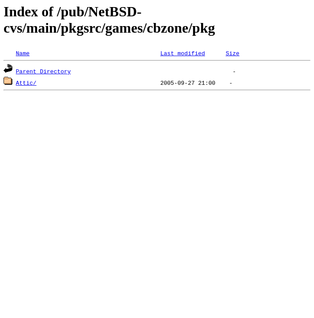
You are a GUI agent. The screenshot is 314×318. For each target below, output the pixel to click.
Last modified (182, 53)
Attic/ (26, 83)
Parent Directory (43, 71)
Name (23, 53)
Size (232, 53)
